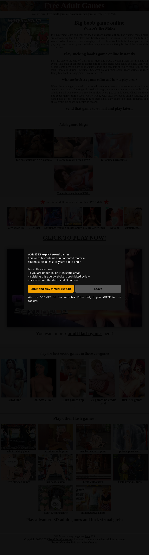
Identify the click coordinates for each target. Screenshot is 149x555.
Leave (98, 289)
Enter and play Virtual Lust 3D (51, 289)
